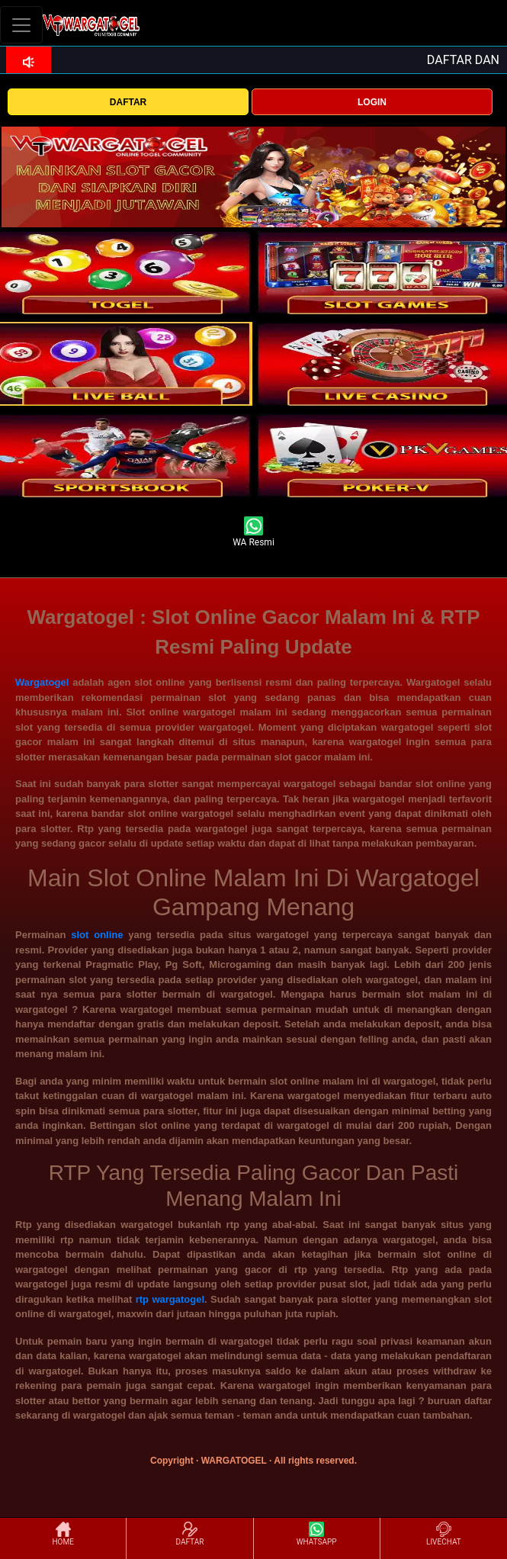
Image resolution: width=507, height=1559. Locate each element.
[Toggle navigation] (21, 24)
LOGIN (372, 102)
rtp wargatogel (170, 1299)
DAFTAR (128, 102)
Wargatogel (42, 682)
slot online (97, 934)
